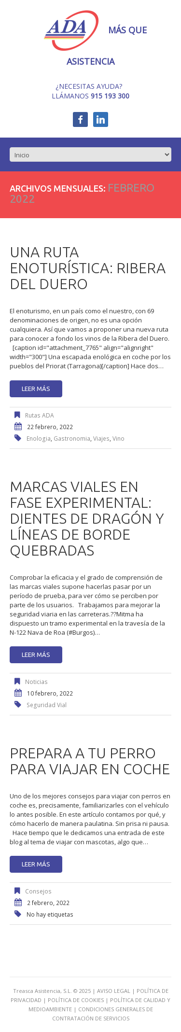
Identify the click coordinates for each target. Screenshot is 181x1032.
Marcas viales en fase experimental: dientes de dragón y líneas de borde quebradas (87, 518)
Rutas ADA (39, 415)
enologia (39, 438)
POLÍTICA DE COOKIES (76, 1000)
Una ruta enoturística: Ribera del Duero (88, 268)
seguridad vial (47, 705)
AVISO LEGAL (113, 990)
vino (118, 438)
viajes (101, 438)
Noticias (36, 682)
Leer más (36, 388)
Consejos (38, 891)
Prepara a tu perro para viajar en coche (90, 761)
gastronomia (72, 438)
